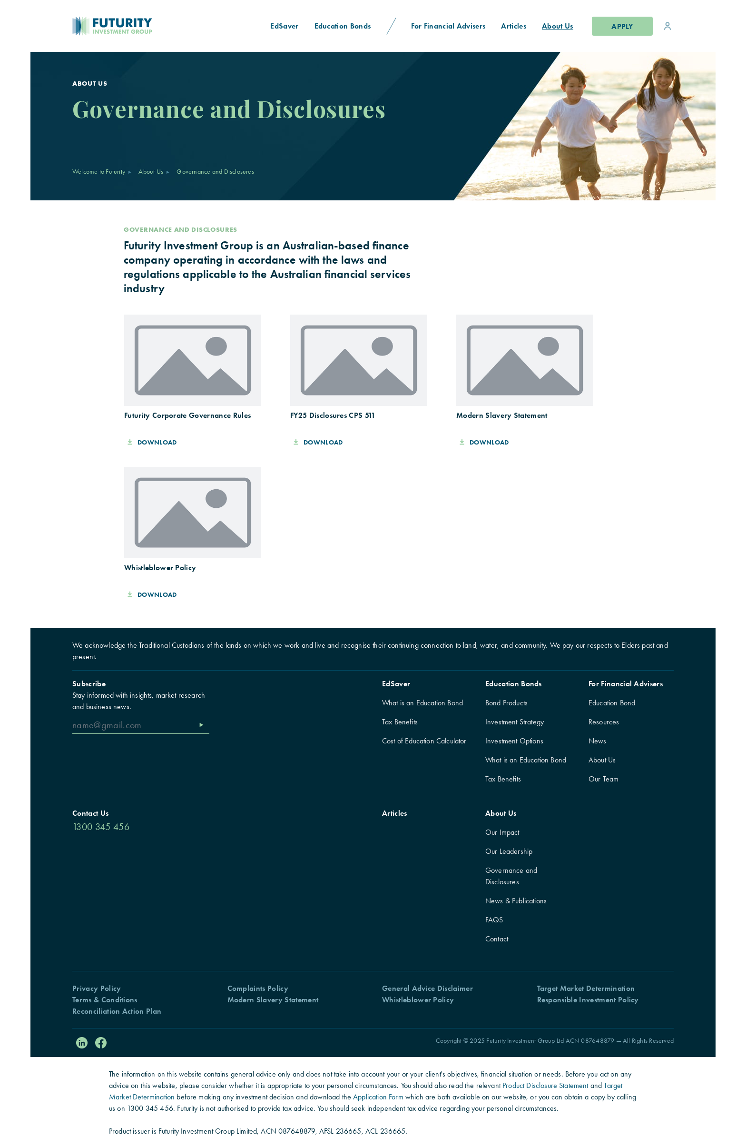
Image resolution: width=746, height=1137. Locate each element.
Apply (622, 26)
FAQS (494, 920)
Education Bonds (513, 684)
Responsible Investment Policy (588, 1000)
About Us (150, 171)
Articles (394, 813)
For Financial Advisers (626, 684)
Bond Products (506, 703)
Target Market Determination (586, 988)
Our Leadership (508, 851)
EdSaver (396, 684)
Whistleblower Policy (418, 1000)
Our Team (603, 779)
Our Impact (502, 832)
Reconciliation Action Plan (116, 1011)
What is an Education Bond (422, 703)
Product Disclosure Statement (545, 1085)
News (598, 741)
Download (152, 442)
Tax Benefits (400, 722)
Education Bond (612, 703)
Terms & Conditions (104, 1000)
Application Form (378, 1097)
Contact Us (90, 813)
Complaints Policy (257, 988)
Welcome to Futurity (98, 171)
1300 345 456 (100, 827)
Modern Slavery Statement (273, 1000)
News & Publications (516, 901)
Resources (604, 722)
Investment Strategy (514, 722)
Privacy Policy (96, 988)
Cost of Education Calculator (424, 741)
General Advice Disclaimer (427, 988)
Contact (496, 939)
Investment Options (514, 741)
